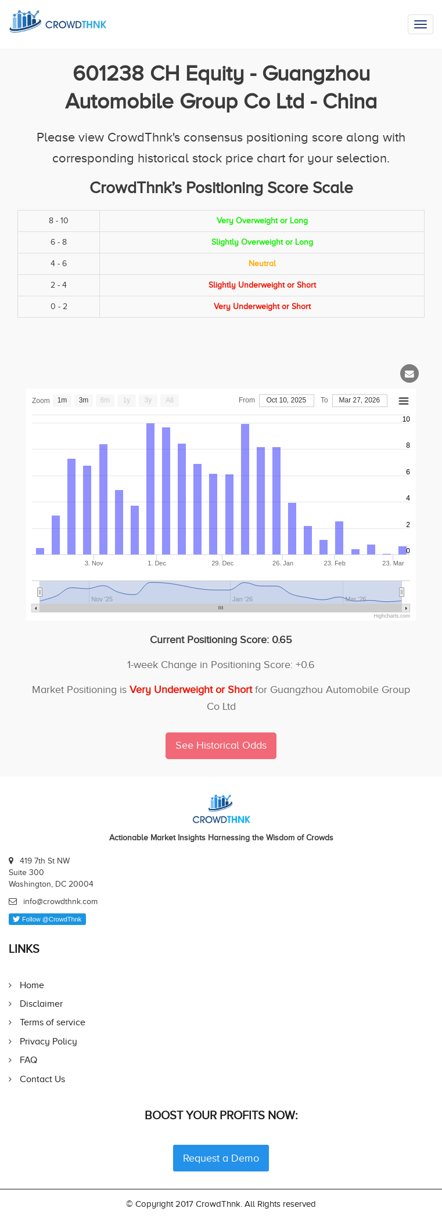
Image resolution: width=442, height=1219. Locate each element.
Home (32, 985)
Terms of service (52, 1022)
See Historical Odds (221, 745)
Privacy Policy (48, 1041)
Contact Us (42, 1079)
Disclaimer (41, 1003)
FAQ (28, 1060)
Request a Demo (221, 1158)
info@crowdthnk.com (60, 901)
